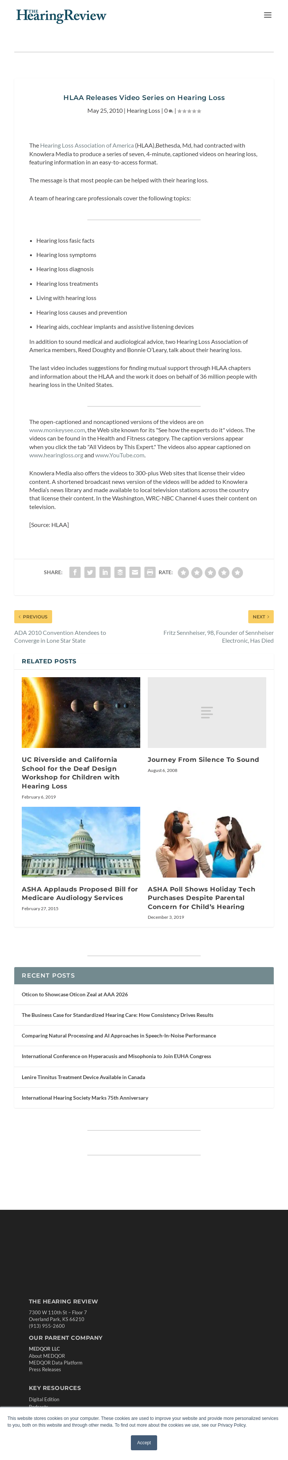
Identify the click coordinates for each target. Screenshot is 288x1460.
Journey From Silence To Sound (204, 759)
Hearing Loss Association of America (87, 145)
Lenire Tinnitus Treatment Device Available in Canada (83, 1077)
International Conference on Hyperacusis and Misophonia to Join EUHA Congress (116, 1056)
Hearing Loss (143, 110)
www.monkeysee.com (57, 429)
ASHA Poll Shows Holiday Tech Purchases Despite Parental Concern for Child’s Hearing (201, 898)
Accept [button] (144, 1442)
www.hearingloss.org (56, 454)
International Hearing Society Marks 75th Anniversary (85, 1097)
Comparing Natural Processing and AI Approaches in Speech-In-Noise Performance (119, 1035)
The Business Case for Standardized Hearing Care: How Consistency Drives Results (117, 1015)
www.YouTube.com (119, 454)
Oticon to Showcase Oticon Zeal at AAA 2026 (75, 994)
